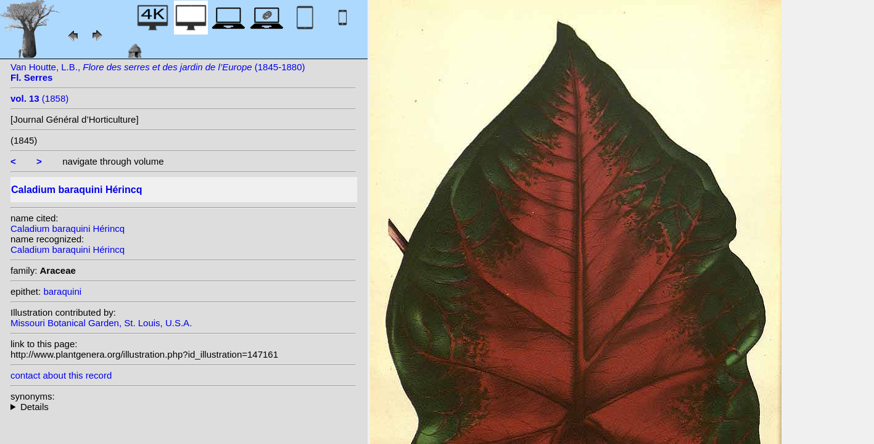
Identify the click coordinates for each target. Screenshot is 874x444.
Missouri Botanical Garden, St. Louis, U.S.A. (101, 323)
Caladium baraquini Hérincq (67, 228)
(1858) (39, 98)
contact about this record (61, 375)
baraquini (62, 291)
